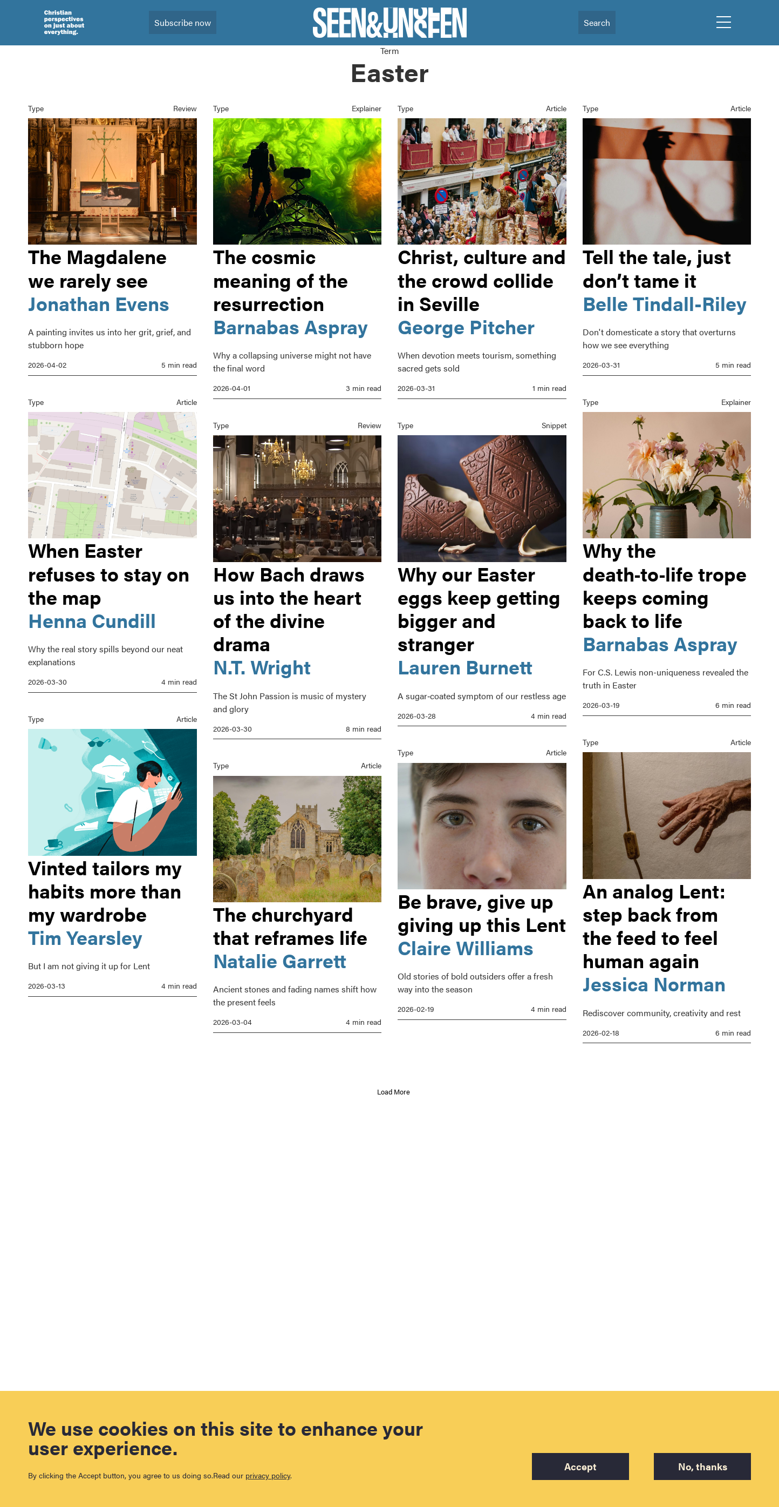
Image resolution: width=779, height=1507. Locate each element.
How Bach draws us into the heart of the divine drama (289, 608)
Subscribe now (182, 22)
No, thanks (702, 1466)
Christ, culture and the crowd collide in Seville (482, 279)
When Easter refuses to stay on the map (108, 573)
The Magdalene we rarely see (97, 267)
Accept (578, 1466)
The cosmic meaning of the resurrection (280, 279)
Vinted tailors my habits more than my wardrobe (105, 890)
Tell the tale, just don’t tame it (657, 267)
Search (597, 22)
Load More (393, 1091)
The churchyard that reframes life (290, 925)
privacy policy (267, 1475)
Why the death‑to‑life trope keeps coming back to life (665, 585)
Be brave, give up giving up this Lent (482, 912)
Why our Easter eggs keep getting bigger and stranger (479, 608)
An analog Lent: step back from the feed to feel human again (654, 925)
